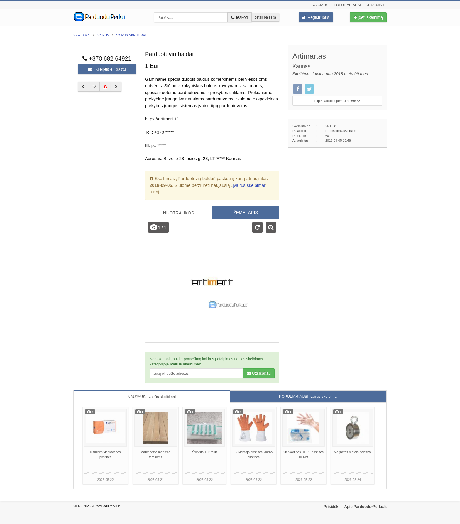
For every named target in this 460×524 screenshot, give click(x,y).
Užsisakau (259, 373)
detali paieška (265, 17)
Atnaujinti (375, 5)
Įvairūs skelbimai (249, 185)
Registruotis (315, 17)
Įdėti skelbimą (368, 17)
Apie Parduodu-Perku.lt (365, 506)
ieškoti (239, 17)
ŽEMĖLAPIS (245, 212)
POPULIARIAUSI (308, 396)
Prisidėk (331, 506)
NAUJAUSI (152, 396)
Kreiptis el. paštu (107, 69)
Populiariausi (347, 5)
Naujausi (320, 5)
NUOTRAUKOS (178, 212)
